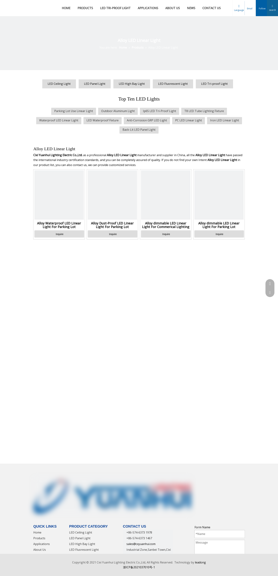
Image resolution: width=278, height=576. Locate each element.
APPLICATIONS (148, 8)
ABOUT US (172, 8)
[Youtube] (218, 480)
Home (37, 532)
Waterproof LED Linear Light (58, 120)
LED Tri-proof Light (214, 84)
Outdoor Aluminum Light (118, 111)
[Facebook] (197, 480)
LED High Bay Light (132, 84)
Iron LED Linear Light (224, 120)
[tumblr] (238, 480)
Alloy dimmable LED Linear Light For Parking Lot (218, 225)
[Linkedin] (204, 480)
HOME (66, 8)
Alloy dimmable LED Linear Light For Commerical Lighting (165, 225)
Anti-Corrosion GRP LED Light (147, 120)
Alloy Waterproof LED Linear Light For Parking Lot (59, 225)
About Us (39, 550)
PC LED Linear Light (188, 120)
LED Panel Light (94, 84)
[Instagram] (225, 480)
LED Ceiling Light (59, 84)
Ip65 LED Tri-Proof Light (159, 111)
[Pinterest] (231, 480)
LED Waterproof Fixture (103, 120)
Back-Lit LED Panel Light (139, 130)
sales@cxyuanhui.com (140, 544)
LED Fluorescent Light (173, 84)
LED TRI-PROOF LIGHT (115, 8)
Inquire (59, 234)
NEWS (191, 8)
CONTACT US (211, 8)
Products (39, 538)
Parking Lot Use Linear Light (73, 111)
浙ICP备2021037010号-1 (139, 567)
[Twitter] (211, 480)
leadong (200, 562)
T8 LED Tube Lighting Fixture (204, 111)
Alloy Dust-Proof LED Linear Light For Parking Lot (112, 225)
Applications (41, 544)
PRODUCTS (85, 8)
